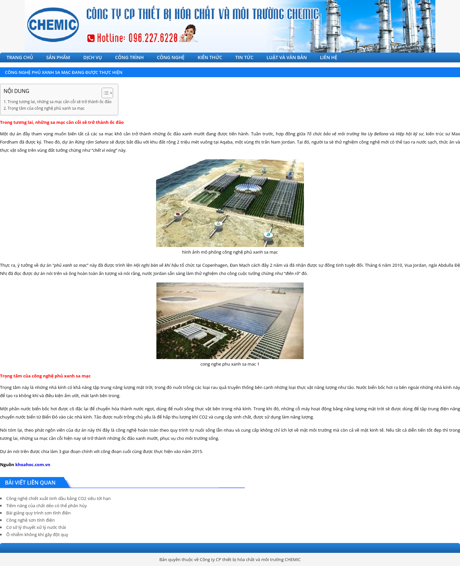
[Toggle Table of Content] (104, 93)
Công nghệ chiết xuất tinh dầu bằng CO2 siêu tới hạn (58, 498)
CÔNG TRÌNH (129, 57)
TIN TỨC (244, 57)
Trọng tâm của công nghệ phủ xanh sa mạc (46, 108)
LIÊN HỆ (328, 57)
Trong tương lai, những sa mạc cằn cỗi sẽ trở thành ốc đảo (59, 101)
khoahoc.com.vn (32, 464)
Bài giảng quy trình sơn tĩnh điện (38, 513)
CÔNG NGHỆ (170, 57)
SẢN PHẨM (58, 57)
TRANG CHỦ (20, 57)
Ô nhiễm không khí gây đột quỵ (37, 534)
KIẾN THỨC (210, 57)
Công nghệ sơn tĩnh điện (30, 520)
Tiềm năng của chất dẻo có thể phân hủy (46, 506)
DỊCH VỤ (92, 57)
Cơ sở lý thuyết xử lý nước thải (36, 527)
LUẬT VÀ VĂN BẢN (286, 57)
